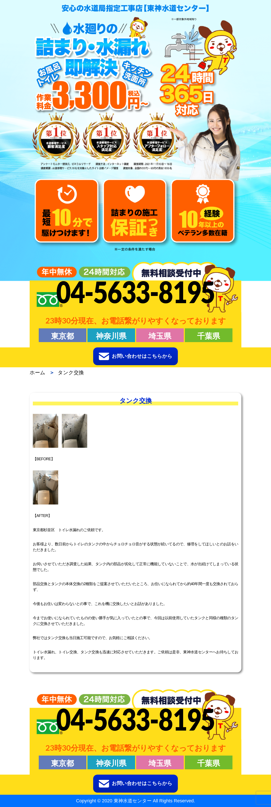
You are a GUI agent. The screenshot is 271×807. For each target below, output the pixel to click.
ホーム (37, 372)
